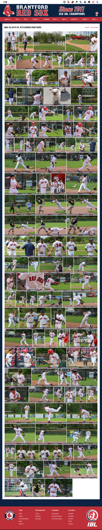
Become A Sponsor (57, 516)
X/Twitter (70, 518)
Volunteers (38, 516)
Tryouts (21, 516)
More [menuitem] (95, 19)
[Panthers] (89, 2)
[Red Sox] (93, 2)
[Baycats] (68, 2)
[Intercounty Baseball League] (5, 2)
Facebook (70, 513)
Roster (20, 513)
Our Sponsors (55, 513)
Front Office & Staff (24, 518)
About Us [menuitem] (8, 19)
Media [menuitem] (65, 19)
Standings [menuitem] (46, 19)
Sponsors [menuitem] (75, 19)
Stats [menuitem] (26, 19)
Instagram (70, 516)
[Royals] (97, 2)
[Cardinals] (72, 2)
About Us (21, 523)
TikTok (70, 521)
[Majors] (80, 2)
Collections (94, 27)
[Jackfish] (76, 2)
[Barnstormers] (64, 2)
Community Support (57, 518)
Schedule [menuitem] (36, 19)
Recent (87, 27)
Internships (38, 518)
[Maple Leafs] (85, 2)
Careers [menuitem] (85, 19)
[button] (12, 41)
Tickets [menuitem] (56, 19)
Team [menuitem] (18, 19)
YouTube (70, 523)
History (20, 521)
